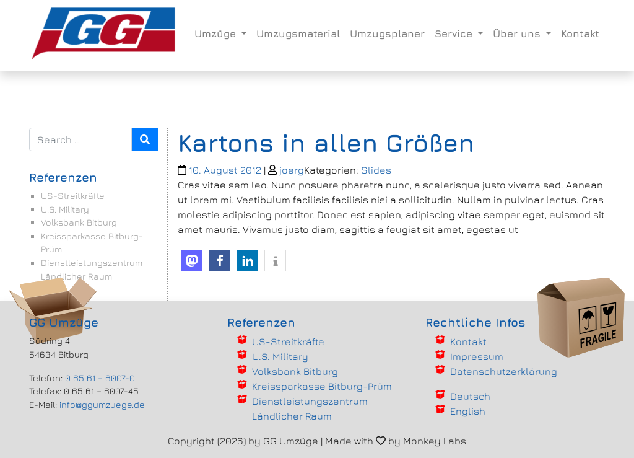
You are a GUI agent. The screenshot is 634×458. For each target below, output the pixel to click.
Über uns (518, 33)
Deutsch (470, 396)
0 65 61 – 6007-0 (100, 377)
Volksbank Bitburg (79, 222)
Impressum (476, 356)
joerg (291, 169)
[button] (191, 260)
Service (455, 33)
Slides (376, 169)
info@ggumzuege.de (102, 404)
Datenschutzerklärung (503, 371)
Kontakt (580, 33)
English (467, 410)
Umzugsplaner (387, 33)
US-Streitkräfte (73, 195)
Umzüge (216, 33)
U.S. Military (65, 209)
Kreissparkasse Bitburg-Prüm (322, 386)
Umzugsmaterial (298, 33)
